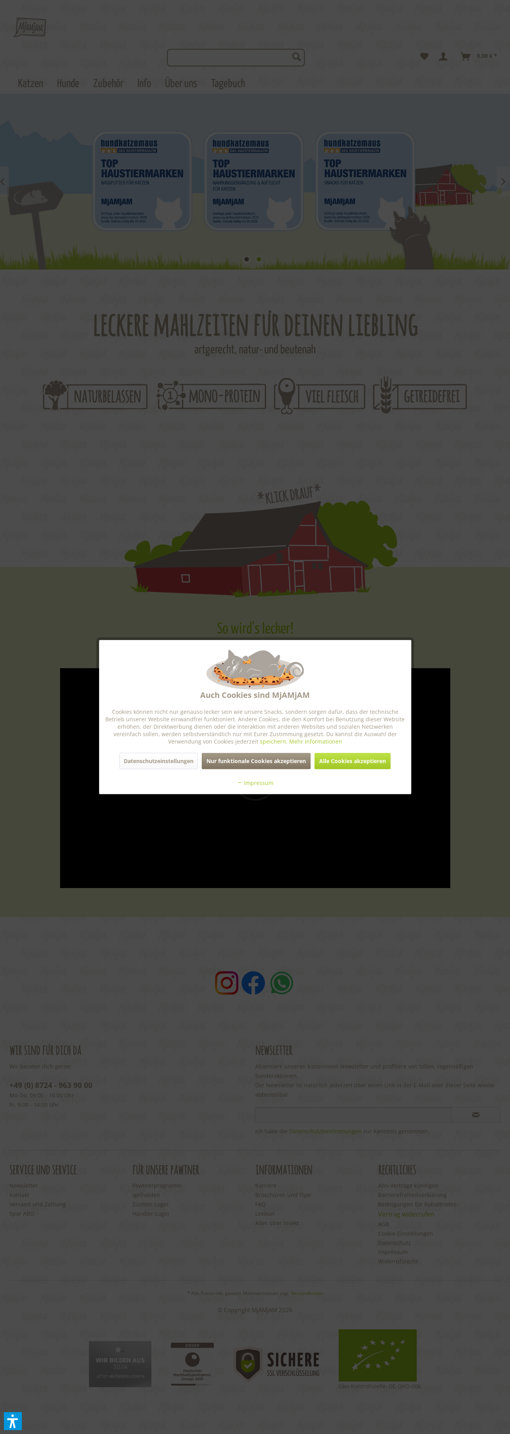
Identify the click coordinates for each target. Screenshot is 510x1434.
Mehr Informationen (315, 741)
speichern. (274, 741)
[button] (13, 1421)
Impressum (255, 782)
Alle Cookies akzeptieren (352, 760)
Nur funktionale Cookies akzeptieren (256, 760)
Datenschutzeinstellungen (159, 760)
